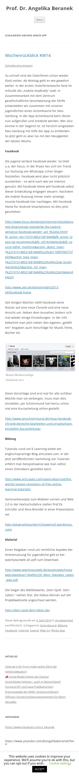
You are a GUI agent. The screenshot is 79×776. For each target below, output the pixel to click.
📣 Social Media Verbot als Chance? (27, 677)
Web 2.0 (45, 630)
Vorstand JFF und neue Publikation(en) (29, 687)
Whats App (58, 630)
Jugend (34, 630)
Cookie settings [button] (60, 763)
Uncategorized (64, 620)
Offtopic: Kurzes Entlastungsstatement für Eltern (35, 697)
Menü (39, 19)
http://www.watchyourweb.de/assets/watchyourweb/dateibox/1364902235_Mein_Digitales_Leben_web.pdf (39, 575)
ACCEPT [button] (39, 769)
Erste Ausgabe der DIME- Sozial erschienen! (32, 692)
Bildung (62, 625)
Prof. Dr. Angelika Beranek (39, 8)
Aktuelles (10, 702)
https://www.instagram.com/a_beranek (29, 727)
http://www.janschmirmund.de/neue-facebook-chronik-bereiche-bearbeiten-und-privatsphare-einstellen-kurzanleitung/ (39, 424)
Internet (24, 630)
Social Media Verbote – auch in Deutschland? (33, 682)
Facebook (11, 630)
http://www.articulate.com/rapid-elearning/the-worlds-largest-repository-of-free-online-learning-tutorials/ (38, 484)
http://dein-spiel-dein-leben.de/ (27, 610)
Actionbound (48, 625)
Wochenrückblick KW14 (28, 55)
